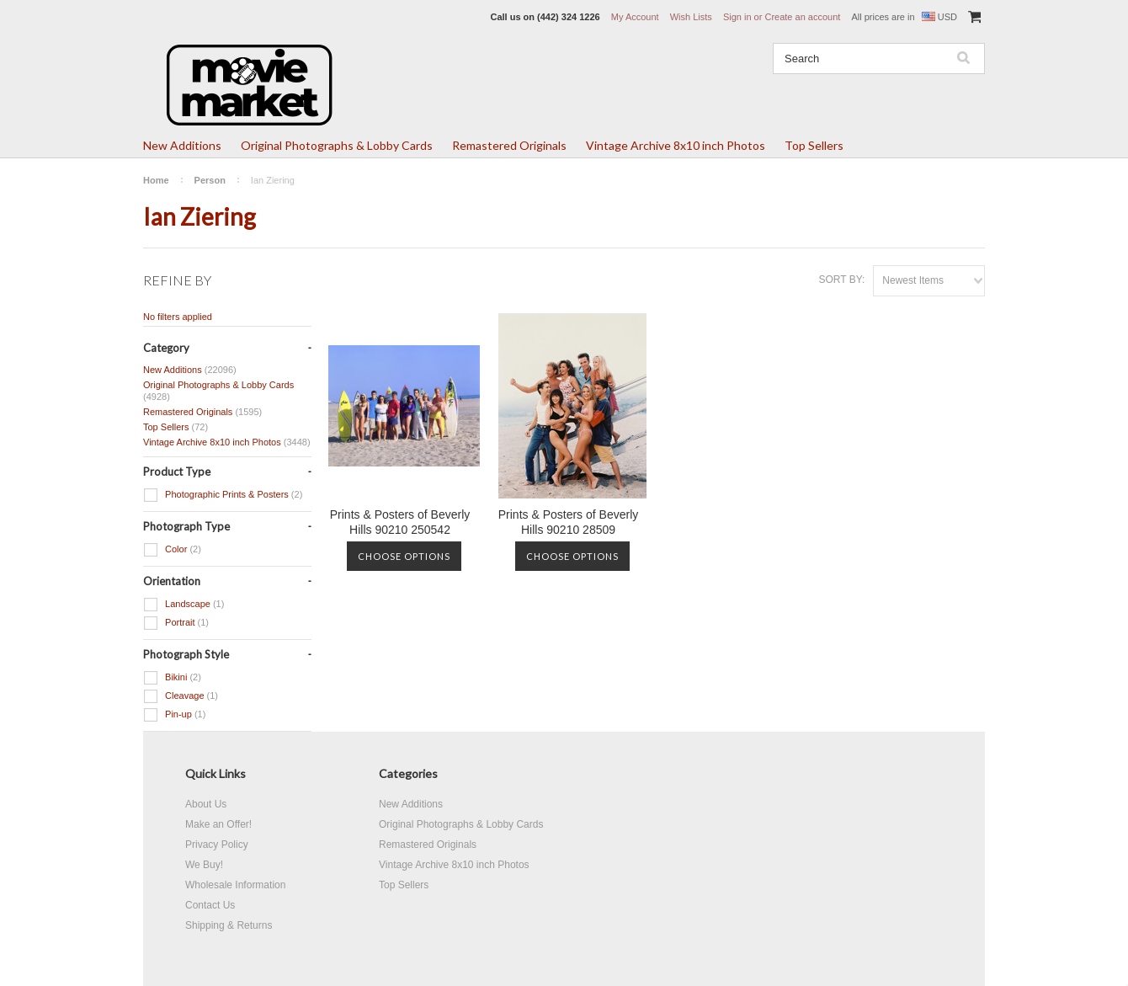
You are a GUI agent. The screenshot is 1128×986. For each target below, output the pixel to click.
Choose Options (404, 556)
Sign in (737, 17)
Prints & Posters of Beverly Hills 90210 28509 (568, 522)
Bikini (172, 677)
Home (156, 180)
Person (210, 180)
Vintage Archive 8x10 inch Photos (675, 145)
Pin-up (174, 714)
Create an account (802, 17)
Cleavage (180, 696)
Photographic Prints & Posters (222, 495)
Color (172, 549)
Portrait (176, 623)
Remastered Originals (509, 145)
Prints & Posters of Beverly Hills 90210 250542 (400, 522)
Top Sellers (814, 145)
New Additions (182, 145)
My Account (635, 17)
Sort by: (841, 279)
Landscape (183, 604)
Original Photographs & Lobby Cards (337, 145)
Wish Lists (691, 17)
